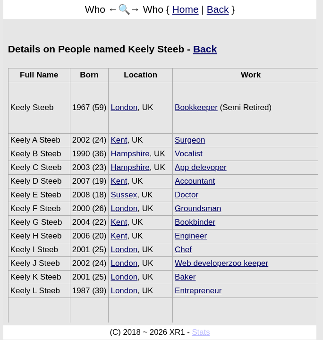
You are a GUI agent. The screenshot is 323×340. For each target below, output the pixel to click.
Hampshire (129, 153)
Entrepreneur (198, 290)
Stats (201, 332)
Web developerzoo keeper (221, 263)
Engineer (191, 235)
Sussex (123, 194)
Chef (183, 249)
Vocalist (189, 153)
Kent (118, 140)
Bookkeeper (196, 107)
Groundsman (198, 208)
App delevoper (201, 167)
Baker (185, 276)
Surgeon (190, 140)
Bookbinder (195, 222)
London (123, 107)
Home (185, 9)
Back (218, 9)
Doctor (186, 194)
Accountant (195, 181)
